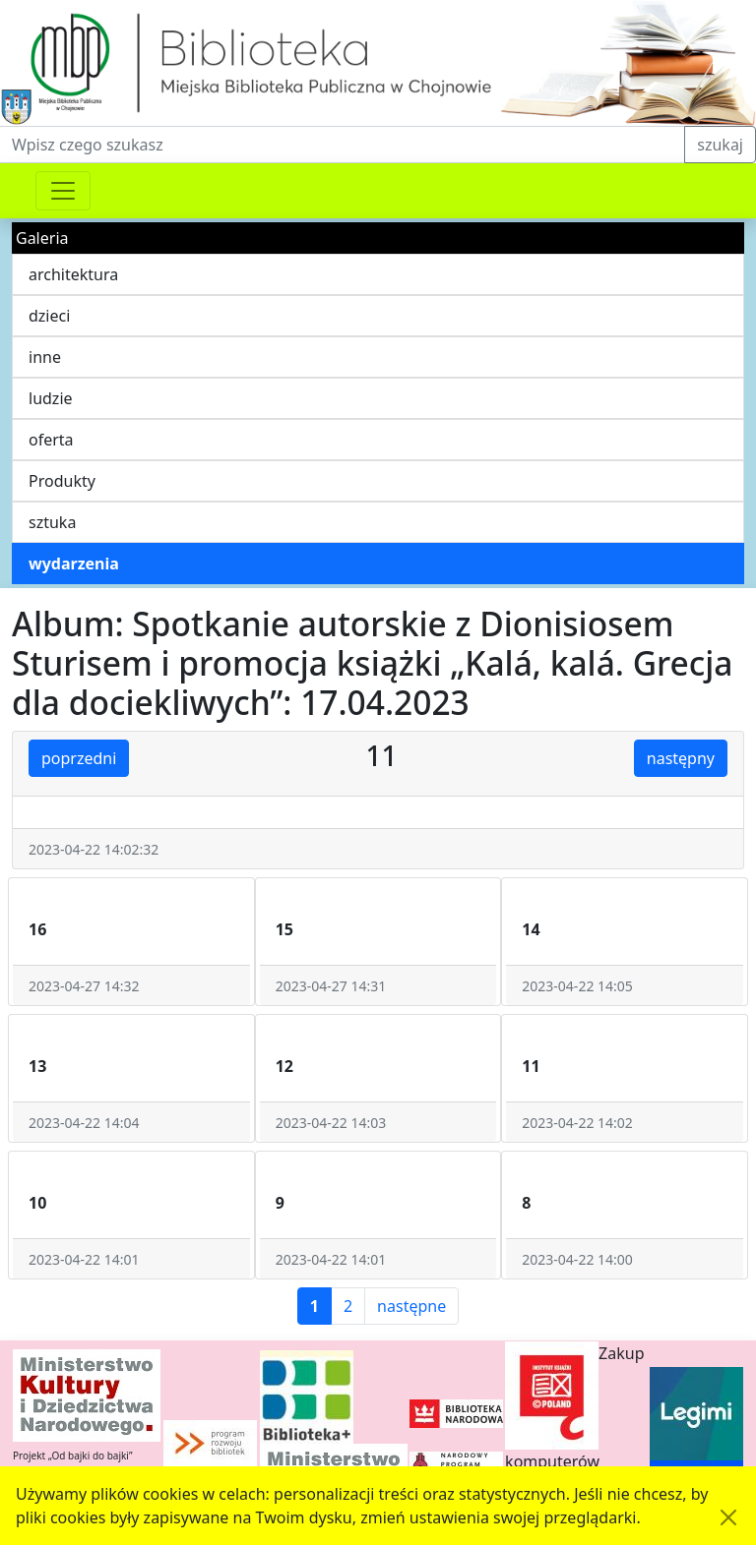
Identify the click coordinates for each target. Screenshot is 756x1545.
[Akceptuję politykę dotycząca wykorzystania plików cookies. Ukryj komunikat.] (728, 1517)
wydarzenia (74, 563)
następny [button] (681, 758)
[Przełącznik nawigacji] (63, 190)
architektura (73, 274)
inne (45, 357)
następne (411, 1306)
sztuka (52, 522)
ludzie (51, 398)
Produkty (62, 481)
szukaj (720, 144)
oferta (51, 439)
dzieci (49, 316)
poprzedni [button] (78, 758)
